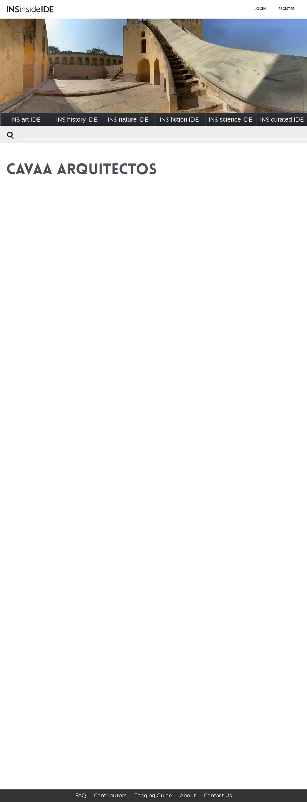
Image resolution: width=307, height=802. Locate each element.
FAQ (80, 796)
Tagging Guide (153, 796)
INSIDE (25, 119)
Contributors (110, 796)
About (188, 796)
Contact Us (218, 796)
